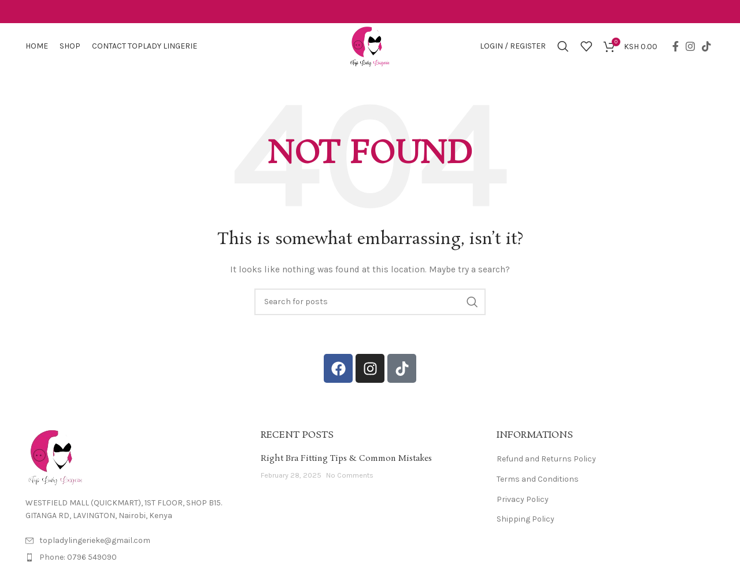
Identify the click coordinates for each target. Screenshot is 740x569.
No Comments (349, 475)
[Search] (563, 46)
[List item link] (134, 557)
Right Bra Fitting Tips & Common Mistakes (346, 458)
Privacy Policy (523, 499)
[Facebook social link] (675, 46)
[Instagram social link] (690, 46)
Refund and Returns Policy (546, 459)
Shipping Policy (525, 519)
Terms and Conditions (538, 479)
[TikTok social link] (706, 46)
